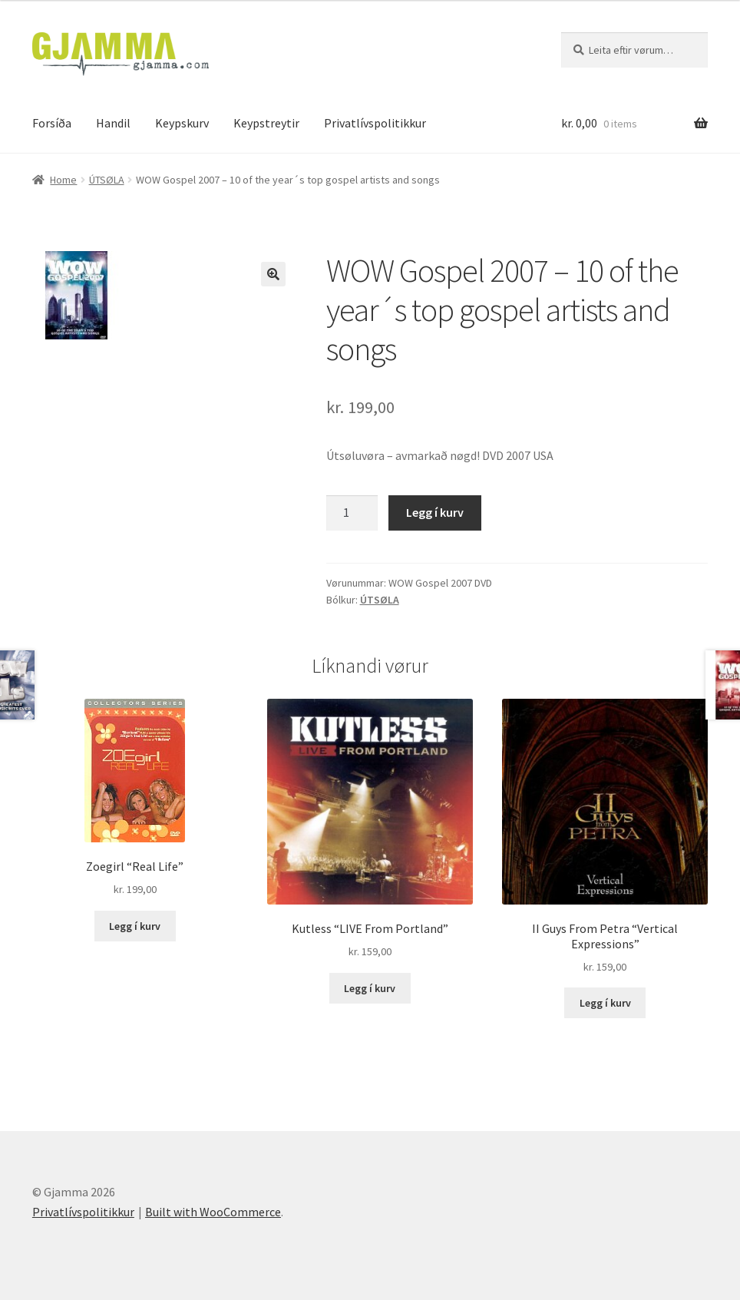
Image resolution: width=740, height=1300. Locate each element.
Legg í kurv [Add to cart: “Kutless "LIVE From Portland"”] (369, 988)
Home (63, 180)
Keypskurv (182, 123)
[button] (273, 274)
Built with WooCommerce (213, 1211)
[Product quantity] (352, 513)
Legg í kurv (435, 512)
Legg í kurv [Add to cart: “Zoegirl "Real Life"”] (134, 926)
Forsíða (51, 123)
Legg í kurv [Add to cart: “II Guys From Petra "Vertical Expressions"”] (605, 1003)
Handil (113, 123)
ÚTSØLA (106, 180)
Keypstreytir (266, 123)
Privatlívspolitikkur (375, 123)
